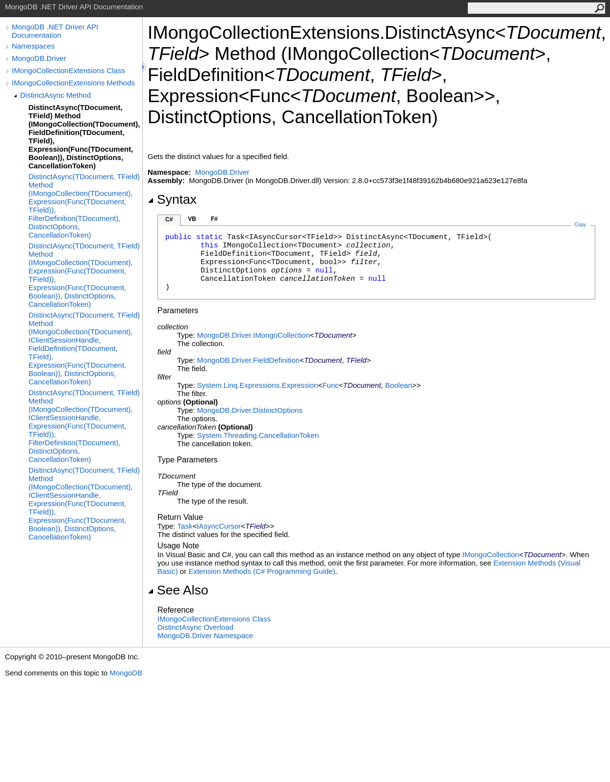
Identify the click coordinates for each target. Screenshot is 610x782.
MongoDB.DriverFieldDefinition (248, 360)
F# (214, 219)
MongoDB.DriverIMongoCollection (253, 335)
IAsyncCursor (219, 526)
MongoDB (125, 673)
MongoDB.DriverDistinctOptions (250, 410)
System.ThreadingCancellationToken (258, 435)
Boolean (398, 385)
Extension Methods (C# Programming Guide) (261, 571)
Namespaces (33, 46)
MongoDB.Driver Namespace (205, 635)
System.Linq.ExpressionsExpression (257, 385)
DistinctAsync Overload (195, 627)
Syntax (172, 199)
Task (185, 526)
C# (169, 219)
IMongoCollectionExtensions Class (68, 70)
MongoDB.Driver (39, 58)
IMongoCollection (490, 554)
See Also (178, 590)
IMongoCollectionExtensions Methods (73, 83)
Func (330, 385)
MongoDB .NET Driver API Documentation (55, 31)
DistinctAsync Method (55, 95)
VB (192, 219)
